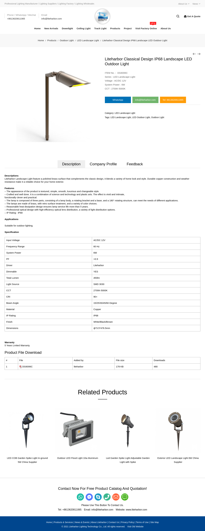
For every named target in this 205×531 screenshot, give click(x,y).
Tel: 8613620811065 (173, 100)
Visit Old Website (135, 526)
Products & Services (63, 522)
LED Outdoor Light (141, 117)
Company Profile (103, 164)
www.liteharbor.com (136, 509)
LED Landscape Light (88, 40)
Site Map (154, 522)
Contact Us (114, 522)
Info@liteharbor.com (145, 100)
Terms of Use (142, 522)
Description (71, 164)
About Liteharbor (99, 522)
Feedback (135, 164)
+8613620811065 (71, 509)
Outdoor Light (67, 40)
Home (41, 40)
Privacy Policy (127, 522)
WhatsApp (118, 100)
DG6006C (27, 366)
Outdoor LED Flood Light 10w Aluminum (77, 458)
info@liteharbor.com (102, 509)
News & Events (82, 522)
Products (51, 40)
